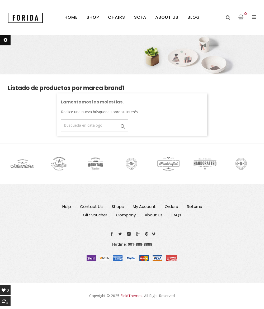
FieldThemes (131, 295)
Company (126, 215)
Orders (171, 206)
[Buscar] (94, 125)
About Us (154, 215)
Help (66, 206)
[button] (254, 17)
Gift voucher (95, 215)
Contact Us (91, 206)
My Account (144, 206)
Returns (194, 206)
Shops (118, 206)
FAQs (176, 215)
